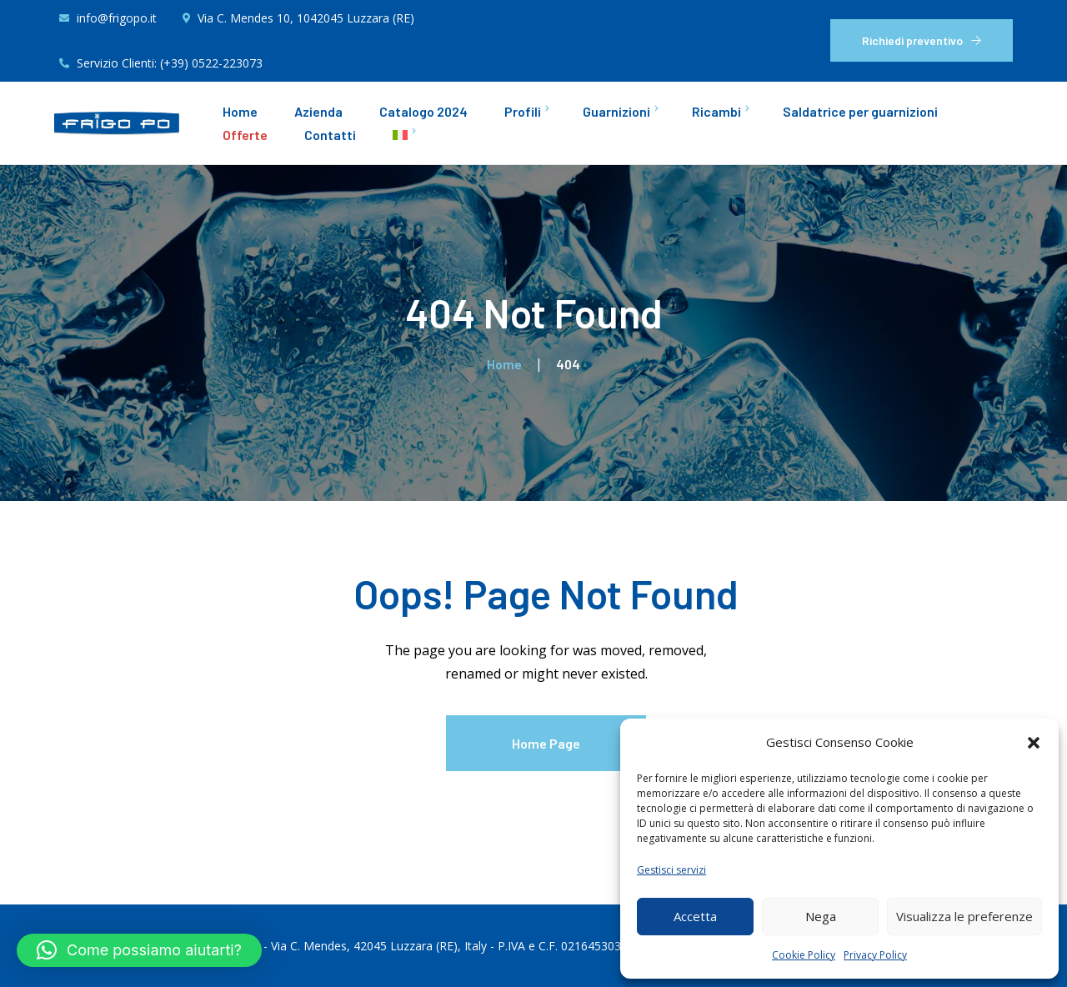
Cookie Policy (803, 955)
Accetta (695, 916)
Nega (820, 916)
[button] (1033, 742)
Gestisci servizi (671, 870)
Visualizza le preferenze (964, 916)
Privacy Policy (875, 955)
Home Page (546, 743)
